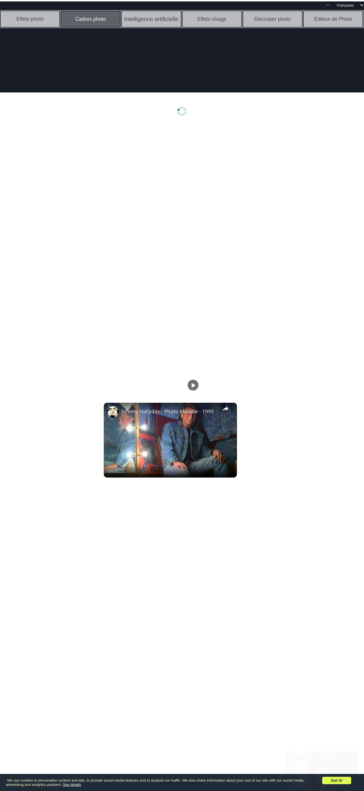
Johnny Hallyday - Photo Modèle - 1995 (167, 411)
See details (72, 784)
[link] (113, 412)
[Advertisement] (44, 215)
